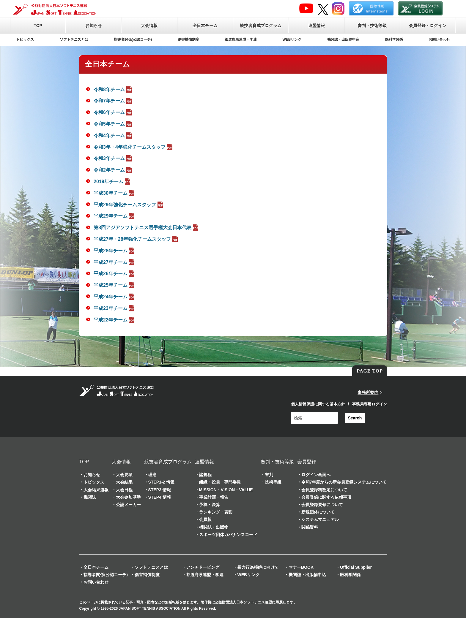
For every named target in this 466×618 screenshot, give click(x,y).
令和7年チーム (113, 101)
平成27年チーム (115, 262)
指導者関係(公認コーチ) (133, 39)
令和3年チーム (113, 158)
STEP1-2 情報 (161, 482)
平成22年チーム (115, 320)
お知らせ (93, 25)
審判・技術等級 (372, 25)
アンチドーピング (202, 567)
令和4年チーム (113, 135)
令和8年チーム (113, 89)
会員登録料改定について (324, 489)
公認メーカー (128, 504)
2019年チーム (113, 181)
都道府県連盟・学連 (241, 39)
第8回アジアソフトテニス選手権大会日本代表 (147, 227)
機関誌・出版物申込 (343, 39)
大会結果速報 (96, 489)
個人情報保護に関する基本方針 (318, 404)
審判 (269, 474)
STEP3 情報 (159, 489)
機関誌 (90, 497)
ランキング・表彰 (215, 512)
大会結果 (124, 482)
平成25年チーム (115, 285)
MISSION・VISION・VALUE (226, 489)
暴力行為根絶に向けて (258, 567)
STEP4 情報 (159, 497)
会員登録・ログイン (427, 25)
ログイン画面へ (315, 474)
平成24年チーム (115, 297)
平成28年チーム (115, 251)
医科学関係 (394, 39)
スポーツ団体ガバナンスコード (228, 534)
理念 (152, 474)
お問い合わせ (439, 39)
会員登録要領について (322, 504)
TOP (38, 25)
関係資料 (309, 527)
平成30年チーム (115, 193)
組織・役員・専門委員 (220, 482)
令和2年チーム (113, 170)
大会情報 (149, 25)
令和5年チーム (113, 124)
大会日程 (124, 489)
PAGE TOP (370, 370)
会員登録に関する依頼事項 (326, 497)
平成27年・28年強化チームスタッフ (136, 239)
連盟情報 (316, 25)
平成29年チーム (115, 216)
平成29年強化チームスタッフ (129, 205)
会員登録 (306, 461)
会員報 (205, 519)
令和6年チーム (113, 112)
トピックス (25, 39)
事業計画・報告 (213, 497)
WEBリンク (292, 39)
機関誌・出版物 (213, 527)
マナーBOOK (301, 567)
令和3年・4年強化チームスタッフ (134, 147)
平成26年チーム (115, 273)
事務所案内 (368, 392)
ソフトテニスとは (74, 39)
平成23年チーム (115, 308)
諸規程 (205, 474)
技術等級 (273, 482)
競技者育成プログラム (260, 25)
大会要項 (124, 474)
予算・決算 (209, 504)
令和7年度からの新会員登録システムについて (344, 482)
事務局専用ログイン (369, 404)
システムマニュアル (320, 519)
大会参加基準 (128, 497)
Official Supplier (356, 567)
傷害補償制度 (188, 39)
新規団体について (318, 512)
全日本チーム (205, 25)
